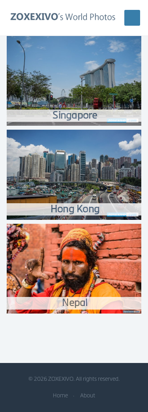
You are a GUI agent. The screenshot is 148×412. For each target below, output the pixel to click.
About (87, 396)
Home (60, 396)
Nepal (75, 302)
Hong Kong (75, 209)
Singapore (74, 115)
